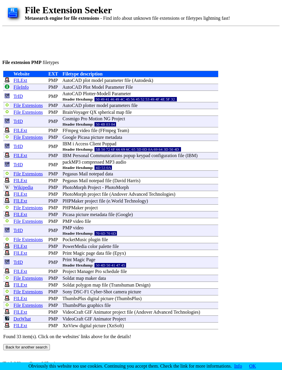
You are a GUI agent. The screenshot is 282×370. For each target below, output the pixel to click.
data (109, 173)
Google (69, 137)
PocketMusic (75, 239)
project (94, 194)
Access (81, 143)
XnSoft (115, 325)
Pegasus (70, 173)
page (90, 253)
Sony (67, 291)
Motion (95, 118)
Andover (119, 194)
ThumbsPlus (74, 298)
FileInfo (21, 87)
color (93, 246)
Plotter (89, 93)
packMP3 (72, 162)
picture (97, 137)
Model (98, 87)
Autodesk (142, 80)
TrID (18, 96)
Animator (102, 312)
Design (142, 284)
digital (93, 298)
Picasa (84, 137)
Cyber (96, 291)
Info (238, 366)
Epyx (119, 253)
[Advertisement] (109, 42)
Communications (106, 155)
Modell (103, 93)
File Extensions (28, 105)
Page (90, 259)
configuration (164, 155)
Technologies (161, 194)
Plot (87, 87)
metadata (113, 137)
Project (118, 118)
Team (122, 130)
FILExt (20, 80)
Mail (83, 173)
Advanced (138, 194)
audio (121, 162)
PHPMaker (73, 200)
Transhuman (122, 284)
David (120, 180)
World (117, 200)
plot (86, 80)
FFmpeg (70, 130)
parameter (114, 80)
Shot (107, 291)
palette (105, 246)
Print (67, 253)
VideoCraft (73, 312)
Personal (81, 155)
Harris (133, 180)
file (128, 80)
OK (252, 366)
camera (120, 291)
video (84, 130)
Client (95, 143)
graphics (95, 305)
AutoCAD (72, 80)
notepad (96, 173)
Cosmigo (71, 118)
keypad (143, 155)
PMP (53, 80)
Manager (85, 271)
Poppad (109, 143)
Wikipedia (23, 187)
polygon (83, 284)
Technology (135, 200)
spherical (106, 112)
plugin (94, 239)
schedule (111, 271)
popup (129, 155)
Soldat (69, 278)
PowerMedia (75, 246)
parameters (119, 105)
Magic (79, 253)
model (97, 80)
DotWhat (22, 318)
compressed (93, 162)
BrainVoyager (76, 112)
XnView (70, 325)
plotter (89, 105)
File (129, 87)
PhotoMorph (75, 187)
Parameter (114, 87)
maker (91, 278)
